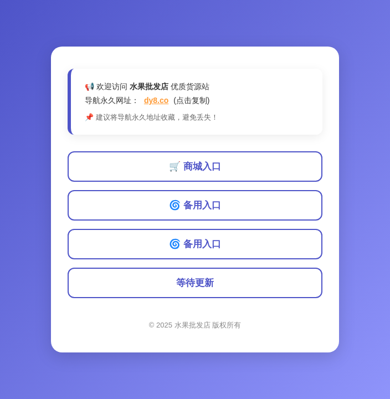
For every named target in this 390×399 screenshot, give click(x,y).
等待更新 (195, 283)
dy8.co (156, 100)
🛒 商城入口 (195, 166)
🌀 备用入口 (195, 205)
